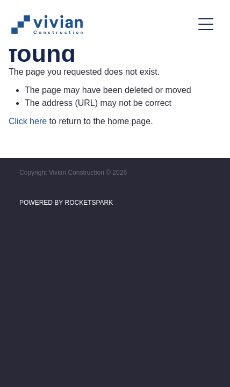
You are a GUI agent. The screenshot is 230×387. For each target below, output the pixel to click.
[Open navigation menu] (206, 24)
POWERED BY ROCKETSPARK (66, 202)
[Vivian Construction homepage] (101, 24)
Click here (28, 121)
